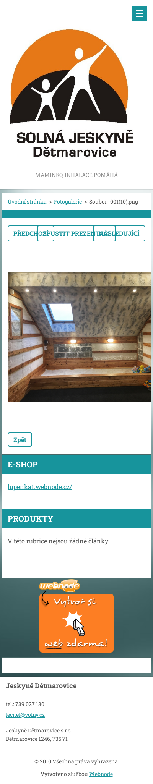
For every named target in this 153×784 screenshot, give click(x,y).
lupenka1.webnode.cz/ (40, 487)
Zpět (19, 440)
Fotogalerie (68, 201)
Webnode (101, 774)
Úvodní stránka (27, 201)
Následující (119, 233)
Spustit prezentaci (76, 233)
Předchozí (31, 233)
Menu (139, 13)
